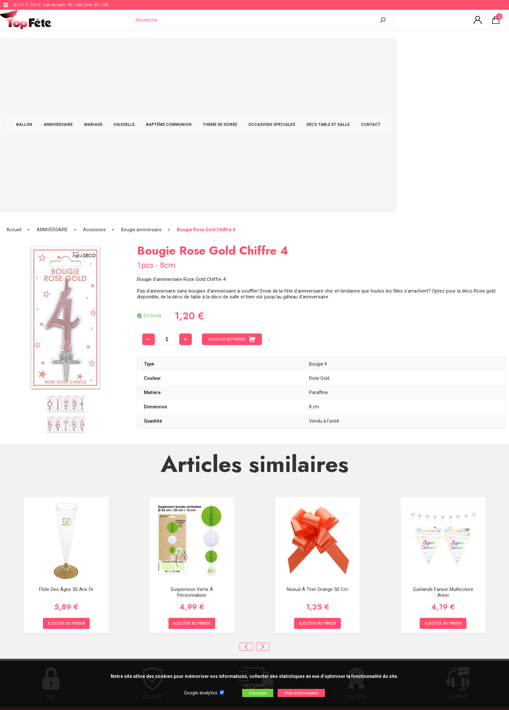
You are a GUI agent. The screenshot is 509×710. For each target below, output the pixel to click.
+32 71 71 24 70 (26, 5)
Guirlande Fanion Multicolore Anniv (443, 432)
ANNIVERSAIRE (114, 49)
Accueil (13, 69)
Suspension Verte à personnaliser (191, 432)
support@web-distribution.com (232, 581)
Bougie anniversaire (141, 69)
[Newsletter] (132, 633)
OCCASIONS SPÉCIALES (327, 49)
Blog (208, 597)
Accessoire (94, 69)
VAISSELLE (180, 49)
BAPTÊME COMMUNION (225, 49)
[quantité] (167, 179)
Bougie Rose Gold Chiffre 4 (206, 69)
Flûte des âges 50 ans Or (66, 429)
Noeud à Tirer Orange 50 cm (317, 429)
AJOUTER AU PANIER (231, 179)
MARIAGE (149, 49)
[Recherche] (256, 24)
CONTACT (427, 49)
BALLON (80, 49)
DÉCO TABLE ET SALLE (384, 49)
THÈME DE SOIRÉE (276, 49)
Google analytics (200, 692)
